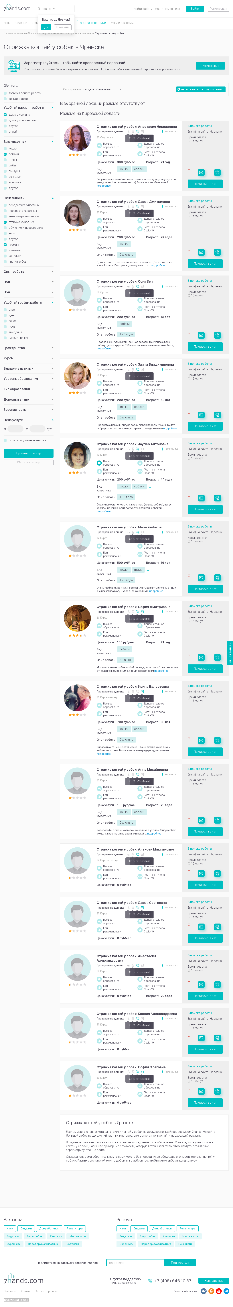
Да (46, 27)
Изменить (62, 27)
